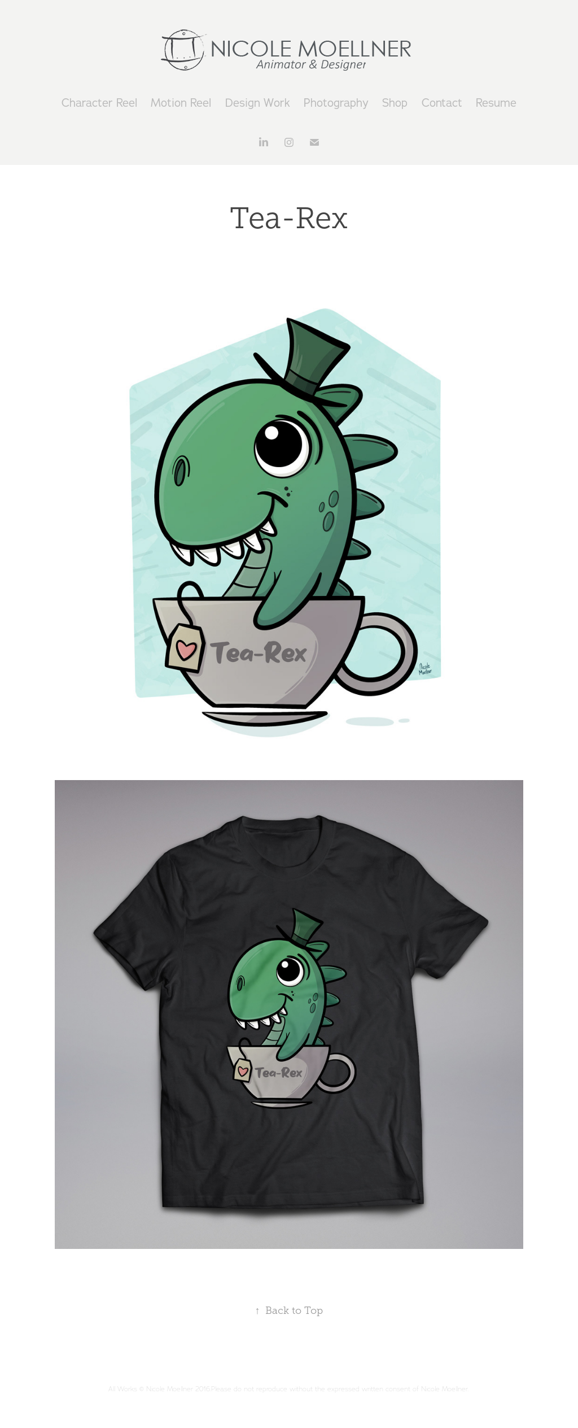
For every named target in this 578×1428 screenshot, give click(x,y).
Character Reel (99, 102)
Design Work (257, 102)
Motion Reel (181, 102)
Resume (496, 102)
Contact (442, 102)
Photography (336, 102)
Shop (395, 102)
